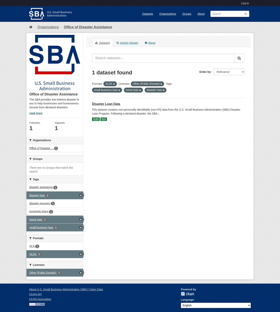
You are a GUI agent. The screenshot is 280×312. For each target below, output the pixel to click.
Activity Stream (127, 42)
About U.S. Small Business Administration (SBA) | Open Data (66, 289)
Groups (186, 13)
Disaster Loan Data (106, 104)
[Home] (30, 27)
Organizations (167, 13)
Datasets (147, 13)
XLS (104, 119)
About (201, 13)
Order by (205, 71)
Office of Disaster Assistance (88, 27)
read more (36, 113)
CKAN (187, 294)
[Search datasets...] (163, 58)
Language (187, 299)
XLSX (95, 119)
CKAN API (35, 294)
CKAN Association (40, 299)
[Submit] (239, 58)
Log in (245, 3)
